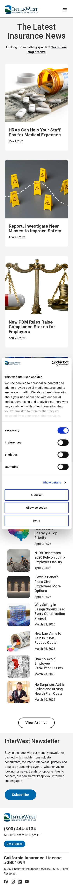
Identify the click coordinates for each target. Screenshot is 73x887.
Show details (52, 482)
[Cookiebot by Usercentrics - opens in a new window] (52, 363)
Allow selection (36, 507)
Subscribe (20, 795)
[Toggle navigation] (65, 9)
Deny (36, 520)
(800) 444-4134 (20, 828)
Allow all (36, 495)
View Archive (36, 723)
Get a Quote (15, 843)
